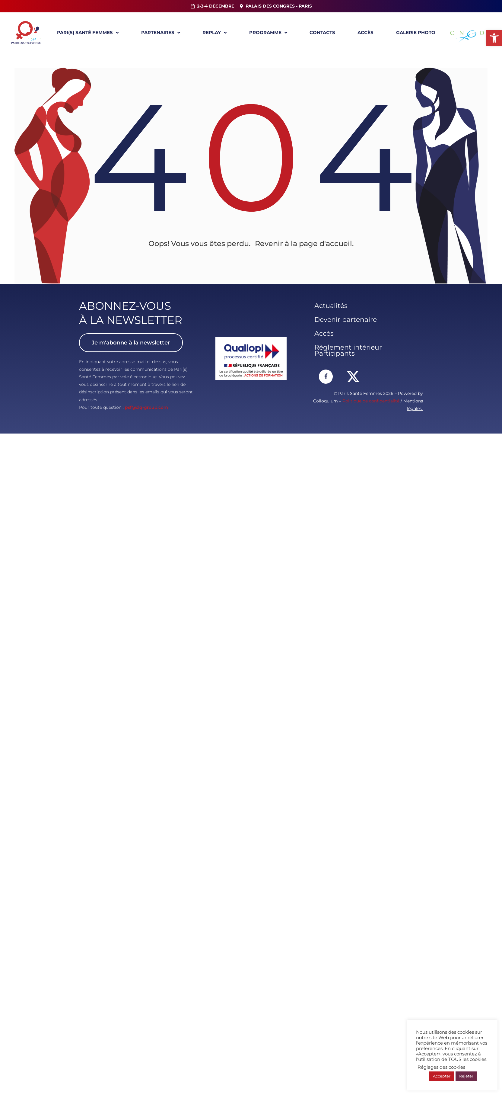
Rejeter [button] (466, 1076)
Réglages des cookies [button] (441, 1067)
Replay (214, 32)
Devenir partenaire (345, 320)
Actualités (331, 306)
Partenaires (160, 32)
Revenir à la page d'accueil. (304, 244)
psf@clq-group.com (146, 407)
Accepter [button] (441, 1076)
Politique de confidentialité (370, 401)
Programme (268, 32)
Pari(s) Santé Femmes (88, 32)
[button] (494, 38)
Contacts (322, 32)
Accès (365, 32)
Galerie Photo (415, 32)
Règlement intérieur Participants (348, 351)
